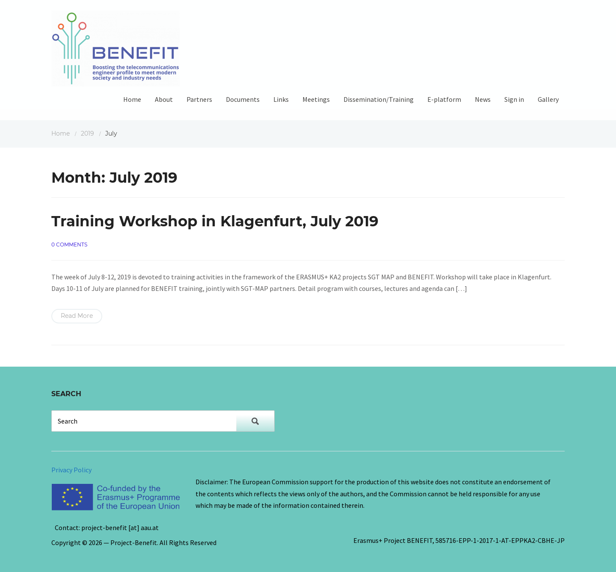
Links (281, 99)
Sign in (514, 99)
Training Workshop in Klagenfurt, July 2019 (215, 221)
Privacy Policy (71, 469)
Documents (243, 99)
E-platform (444, 99)
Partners (199, 99)
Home (132, 99)
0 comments (69, 244)
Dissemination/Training (379, 99)
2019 (87, 133)
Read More (77, 316)
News (483, 99)
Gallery (548, 99)
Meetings (316, 99)
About (164, 99)
